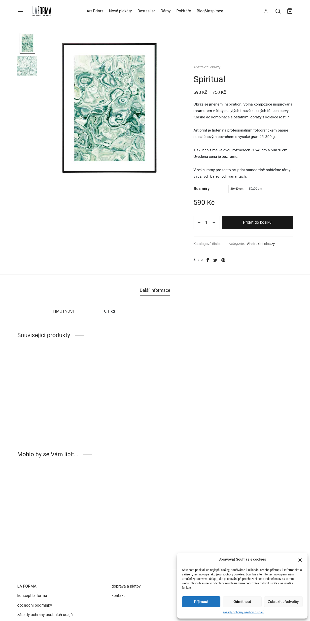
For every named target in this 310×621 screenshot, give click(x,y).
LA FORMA (26, 586)
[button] (300, 559)
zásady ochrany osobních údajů (243, 612)
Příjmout (201, 601)
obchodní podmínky (34, 605)
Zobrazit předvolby (283, 601)
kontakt (118, 595)
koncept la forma (32, 595)
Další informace (155, 290)
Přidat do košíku (257, 222)
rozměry (202, 188)
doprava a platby (126, 586)
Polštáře (183, 11)
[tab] (155, 291)
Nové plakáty (120, 11)
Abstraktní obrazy (207, 67)
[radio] (237, 189)
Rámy (166, 11)
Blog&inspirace (210, 11)
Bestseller (146, 11)
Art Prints (95, 11)
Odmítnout (242, 601)
